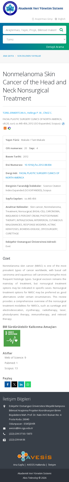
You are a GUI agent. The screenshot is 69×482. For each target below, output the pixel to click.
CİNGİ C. (47, 112)
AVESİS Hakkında (36, 464)
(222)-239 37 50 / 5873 (20, 433)
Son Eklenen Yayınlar (29, 55)
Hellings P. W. (34, 112)
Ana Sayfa (8, 55)
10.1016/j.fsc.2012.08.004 (37, 164)
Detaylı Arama (55, 47)
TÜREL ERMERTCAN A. (14, 112)
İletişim (52, 464)
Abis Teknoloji (30, 477)
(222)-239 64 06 (17, 439)
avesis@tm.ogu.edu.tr (21, 428)
